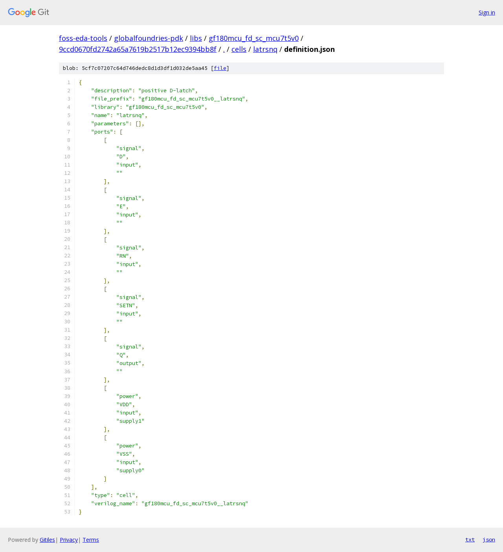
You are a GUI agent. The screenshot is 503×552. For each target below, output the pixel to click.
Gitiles (47, 539)
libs (196, 38)
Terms (91, 539)
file (220, 68)
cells (238, 49)
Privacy (69, 539)
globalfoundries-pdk (148, 38)
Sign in (487, 12)
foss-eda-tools (83, 38)
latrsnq (265, 49)
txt (470, 539)
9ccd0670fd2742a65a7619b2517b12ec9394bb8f (138, 49)
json (489, 539)
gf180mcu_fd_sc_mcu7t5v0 (254, 38)
